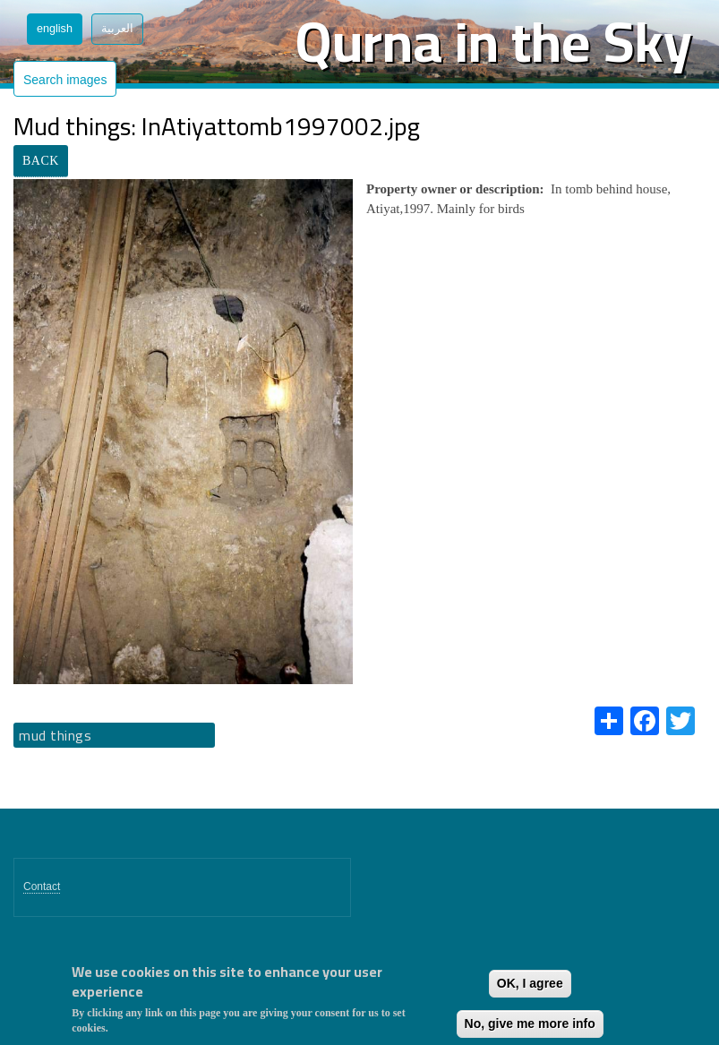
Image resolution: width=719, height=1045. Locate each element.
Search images (65, 80)
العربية (117, 28)
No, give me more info (530, 1023)
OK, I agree (530, 983)
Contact (41, 886)
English (55, 28)
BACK (40, 160)
